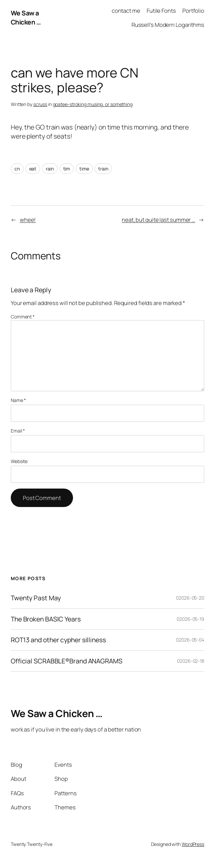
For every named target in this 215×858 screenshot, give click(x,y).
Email (18, 430)
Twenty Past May (36, 598)
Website (19, 461)
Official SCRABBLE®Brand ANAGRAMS (66, 661)
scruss (40, 104)
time (84, 168)
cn (17, 168)
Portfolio (193, 10)
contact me (126, 10)
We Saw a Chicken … (26, 17)
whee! (28, 219)
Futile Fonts (161, 10)
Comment (23, 316)
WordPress (193, 844)
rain (50, 168)
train (103, 168)
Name (18, 400)
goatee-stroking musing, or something (93, 104)
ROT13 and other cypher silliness (58, 640)
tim (66, 168)
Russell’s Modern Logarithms (168, 25)
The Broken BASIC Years (46, 619)
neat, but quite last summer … (158, 219)
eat (33, 168)
